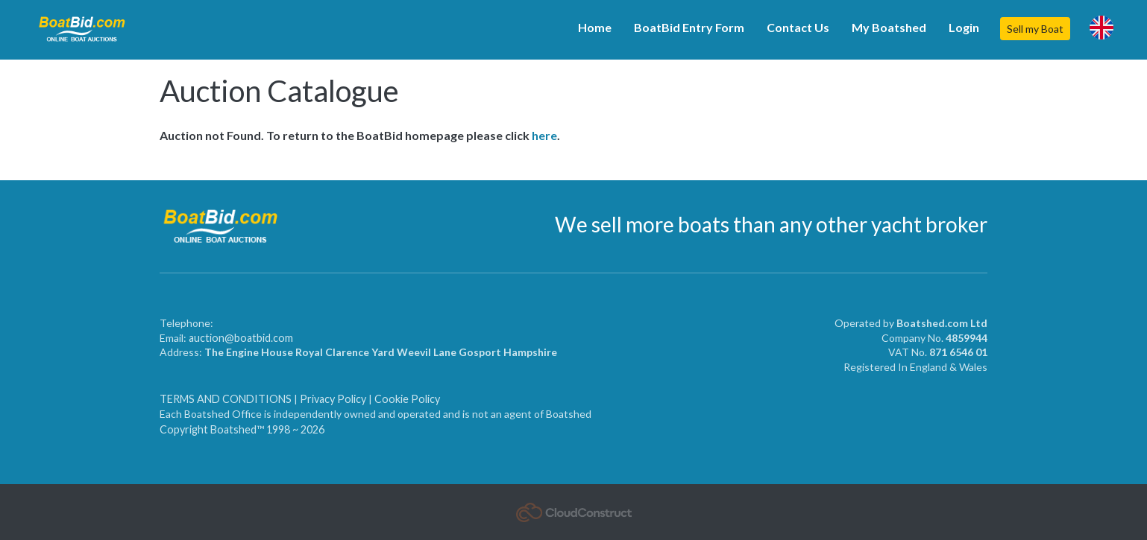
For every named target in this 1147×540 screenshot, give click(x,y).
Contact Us (798, 27)
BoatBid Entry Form (689, 27)
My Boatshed (889, 27)
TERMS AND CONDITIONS (227, 399)
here (544, 135)
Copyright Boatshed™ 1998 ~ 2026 (242, 429)
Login (964, 27)
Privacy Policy (333, 399)
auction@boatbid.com (241, 337)
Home (595, 27)
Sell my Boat (1035, 28)
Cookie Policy (407, 399)
